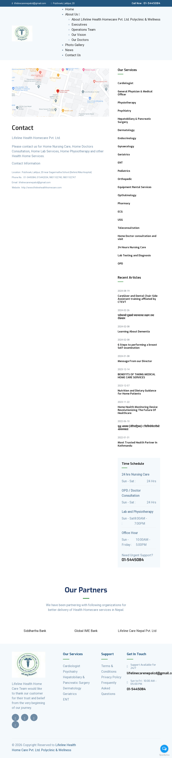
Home (69, 9)
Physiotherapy (127, 102)
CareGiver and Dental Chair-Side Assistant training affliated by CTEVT (137, 299)
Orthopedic (125, 179)
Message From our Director (135, 361)
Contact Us (73, 55)
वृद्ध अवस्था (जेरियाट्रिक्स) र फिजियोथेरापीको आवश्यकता (138, 428)
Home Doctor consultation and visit (137, 237)
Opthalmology (127, 195)
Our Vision (79, 35)
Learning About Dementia (134, 331)
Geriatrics (124, 154)
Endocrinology (127, 138)
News (69, 50)
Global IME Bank (86, 631)
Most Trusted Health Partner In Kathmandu (137, 444)
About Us (72, 14)
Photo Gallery (74, 45)
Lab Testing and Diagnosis (134, 255)
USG (120, 219)
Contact (22, 128)
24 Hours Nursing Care (132, 247)
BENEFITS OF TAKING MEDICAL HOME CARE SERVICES (136, 376)
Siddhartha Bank (35, 631)
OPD (120, 263)
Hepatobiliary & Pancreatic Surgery (134, 120)
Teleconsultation (128, 228)
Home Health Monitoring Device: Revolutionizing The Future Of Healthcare (138, 410)
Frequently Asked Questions (108, 688)
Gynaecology (126, 146)
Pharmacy (124, 203)
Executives (79, 24)
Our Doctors (80, 40)
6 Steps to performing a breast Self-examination (137, 346)
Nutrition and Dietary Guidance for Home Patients (137, 392)
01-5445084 (136, 689)
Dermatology (126, 130)
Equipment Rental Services (134, 187)
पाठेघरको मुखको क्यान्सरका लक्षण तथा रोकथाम (136, 317)
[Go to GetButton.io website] (164, 755)
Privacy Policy (111, 677)
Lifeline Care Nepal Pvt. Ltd (137, 631)
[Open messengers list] (164, 749)
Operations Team (84, 30)
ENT (120, 162)
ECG (120, 211)
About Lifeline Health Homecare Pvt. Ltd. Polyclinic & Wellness (116, 19)
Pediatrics (124, 171)
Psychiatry (124, 110)
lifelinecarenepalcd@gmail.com (29, 3)
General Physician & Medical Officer (135, 93)
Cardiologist (125, 83)
